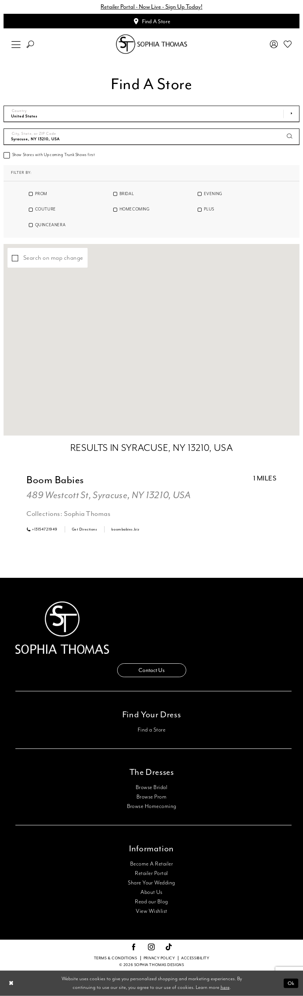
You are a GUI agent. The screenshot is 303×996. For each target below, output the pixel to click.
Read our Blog (151, 902)
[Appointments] (151, 21)
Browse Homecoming (151, 806)
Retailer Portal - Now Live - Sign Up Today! (151, 7)
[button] (16, 44)
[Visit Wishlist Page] (288, 44)
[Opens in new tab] (84, 529)
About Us (151, 892)
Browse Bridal (151, 787)
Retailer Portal (151, 873)
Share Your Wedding (151, 883)
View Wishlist (151, 911)
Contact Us (151, 670)
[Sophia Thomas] (151, 44)
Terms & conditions (115, 958)
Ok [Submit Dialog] (291, 983)
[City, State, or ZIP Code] (151, 136)
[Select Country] (151, 114)
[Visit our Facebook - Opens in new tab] (134, 947)
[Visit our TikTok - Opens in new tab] (169, 947)
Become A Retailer (151, 864)
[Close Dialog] (11, 983)
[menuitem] (16, 44)
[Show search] (30, 44)
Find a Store (152, 730)
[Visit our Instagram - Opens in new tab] (151, 947)
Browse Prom (151, 797)
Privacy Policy (159, 958)
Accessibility (195, 958)
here (225, 987)
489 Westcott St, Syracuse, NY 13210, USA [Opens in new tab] (108, 495)
